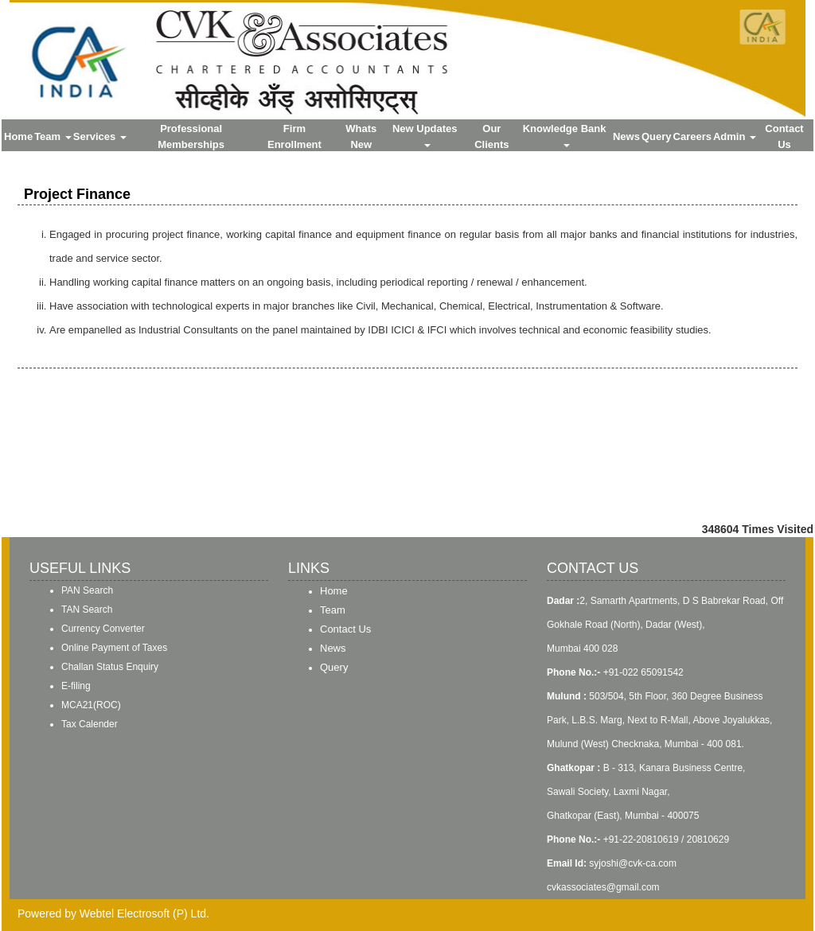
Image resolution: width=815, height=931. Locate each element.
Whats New (360, 136)
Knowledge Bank (566, 135)
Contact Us (784, 136)
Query (656, 136)
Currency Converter (103, 628)
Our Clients (491, 136)
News (626, 136)
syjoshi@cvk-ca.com (633, 863)
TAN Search (86, 609)
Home (18, 136)
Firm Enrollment (294, 136)
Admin (734, 136)
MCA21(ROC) (91, 705)
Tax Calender (89, 724)
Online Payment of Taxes (114, 647)
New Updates (426, 135)
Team (53, 136)
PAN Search (87, 590)
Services (100, 136)
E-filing (76, 685)
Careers (692, 136)
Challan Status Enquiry (109, 666)
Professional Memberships (191, 136)
